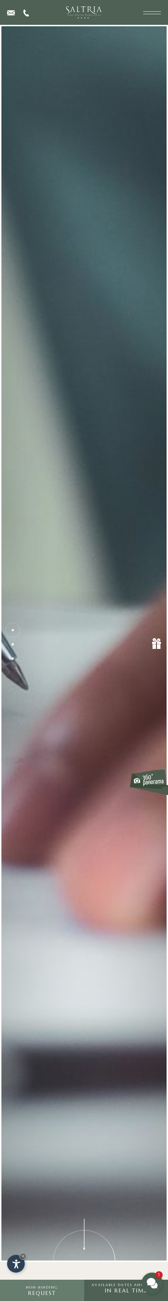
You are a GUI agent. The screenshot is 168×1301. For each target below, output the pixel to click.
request (42, 1290)
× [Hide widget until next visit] (23, 1256)
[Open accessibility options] (16, 1264)
